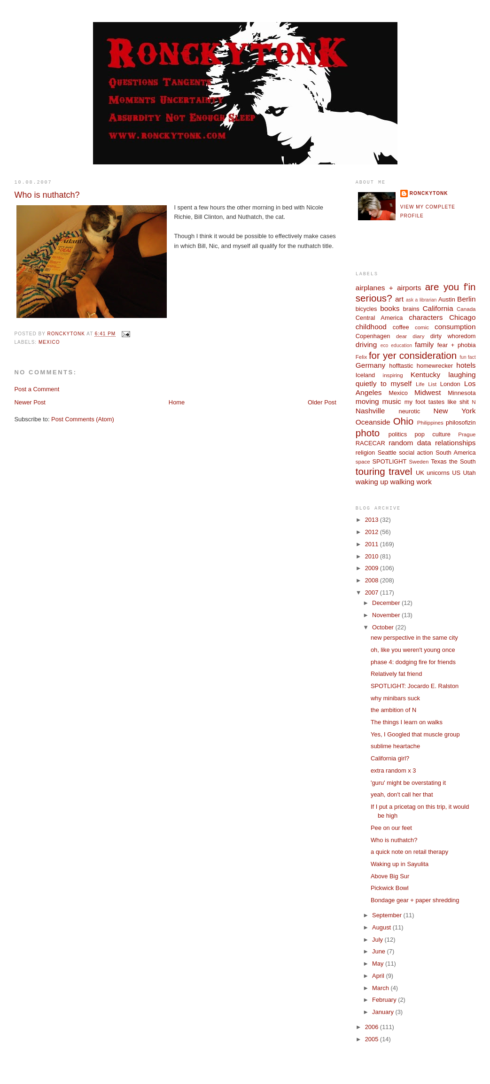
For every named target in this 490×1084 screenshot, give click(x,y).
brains (411, 308)
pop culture (432, 434)
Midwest (427, 392)
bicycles (366, 308)
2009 (372, 568)
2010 (372, 556)
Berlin (466, 299)
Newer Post (29, 402)
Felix (361, 357)
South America (455, 452)
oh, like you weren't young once (413, 649)
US (456, 472)
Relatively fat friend (396, 673)
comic (422, 327)
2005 (372, 1039)
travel (400, 471)
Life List (426, 384)
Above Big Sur (390, 876)
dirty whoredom (453, 336)
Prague (466, 434)
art (399, 299)
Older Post (322, 402)
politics (398, 434)
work (424, 482)
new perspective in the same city (414, 637)
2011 (372, 544)
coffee (401, 327)
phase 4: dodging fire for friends (413, 662)
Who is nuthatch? (394, 840)
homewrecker (435, 365)
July (378, 939)
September (387, 915)
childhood (371, 327)
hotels (465, 365)
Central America (379, 317)
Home (177, 402)
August (382, 927)
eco (385, 345)
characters (426, 317)
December (387, 602)
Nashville (370, 411)
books (389, 308)
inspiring (393, 375)
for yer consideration (413, 355)
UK (420, 472)
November (387, 615)
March (381, 987)
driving (366, 344)
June (379, 951)
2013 (372, 519)
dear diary (410, 336)
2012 (372, 531)
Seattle (387, 452)
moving (367, 401)
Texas (439, 461)
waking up (372, 482)
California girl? (390, 758)
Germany (370, 365)
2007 (372, 592)
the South (462, 461)
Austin (446, 299)
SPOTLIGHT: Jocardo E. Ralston (415, 685)
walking (402, 482)
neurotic (409, 411)
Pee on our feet (391, 827)
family (424, 344)
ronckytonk (429, 193)
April (379, 975)
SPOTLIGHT (390, 461)
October (383, 627)
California (437, 308)
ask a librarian (421, 299)
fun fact (467, 357)
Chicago (462, 317)
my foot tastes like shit (436, 401)
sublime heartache (395, 746)
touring (370, 471)
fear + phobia (456, 344)
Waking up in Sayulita (399, 863)
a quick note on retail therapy (409, 851)
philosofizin (461, 422)
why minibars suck (395, 698)
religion (365, 452)
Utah (469, 472)
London (450, 383)
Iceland (365, 375)
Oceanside (373, 422)
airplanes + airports (388, 288)
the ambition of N (393, 709)
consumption (455, 327)
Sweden (419, 462)
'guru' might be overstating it (408, 782)
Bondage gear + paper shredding (415, 900)
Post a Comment (36, 389)
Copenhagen (373, 336)
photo (368, 432)
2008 (372, 580)
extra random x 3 (393, 770)
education (401, 345)
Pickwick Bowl (390, 887)
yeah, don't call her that (402, 794)
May (378, 963)
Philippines (430, 423)
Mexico (49, 342)
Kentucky (426, 375)
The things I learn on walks (407, 722)
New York (455, 411)
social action (416, 452)
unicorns (438, 472)
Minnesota (461, 392)
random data (410, 443)
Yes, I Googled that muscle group (415, 734)
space (363, 462)
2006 (372, 1026)
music (391, 401)
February (385, 999)
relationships (455, 443)
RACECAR (370, 443)
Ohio (403, 421)
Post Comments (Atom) (82, 419)
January (383, 1011)
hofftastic (401, 365)
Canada (466, 309)
